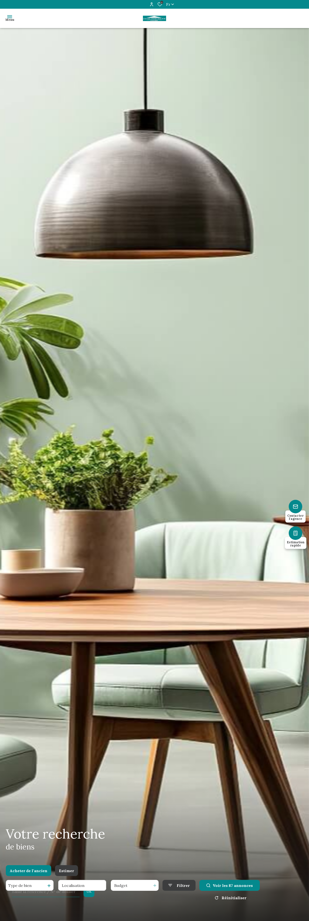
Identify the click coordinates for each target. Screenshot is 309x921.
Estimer (66, 870)
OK (89, 892)
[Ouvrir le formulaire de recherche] (179, 885)
